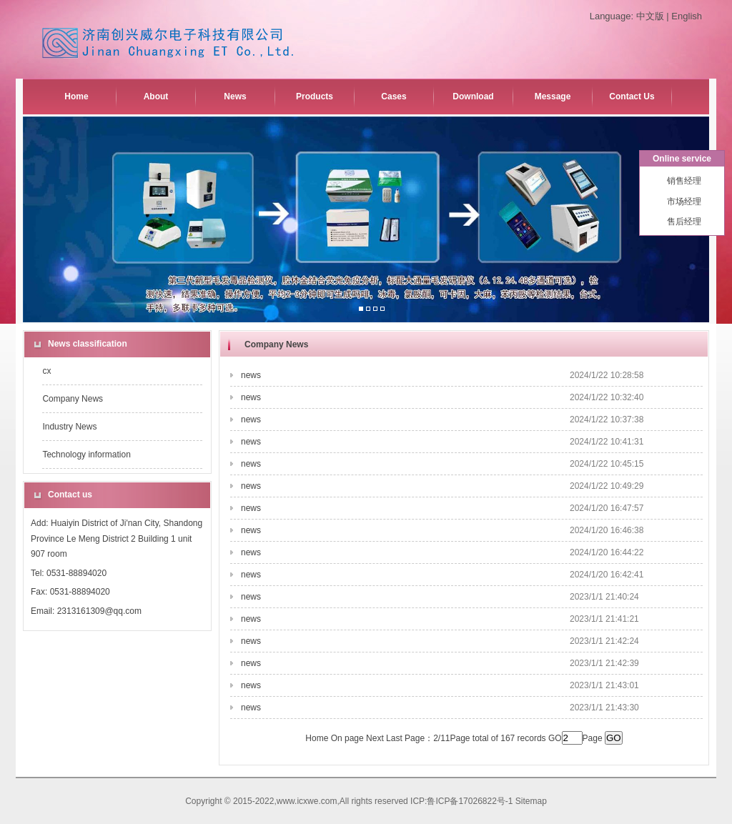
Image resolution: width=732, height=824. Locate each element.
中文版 (650, 16)
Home (76, 96)
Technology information (86, 455)
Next (375, 738)
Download (472, 96)
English (686, 16)
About (156, 96)
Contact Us (631, 96)
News (235, 96)
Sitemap (531, 801)
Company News (72, 399)
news (251, 375)
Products (314, 96)
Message (553, 96)
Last (394, 738)
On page (347, 738)
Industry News (69, 427)
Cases (393, 96)
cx (46, 371)
